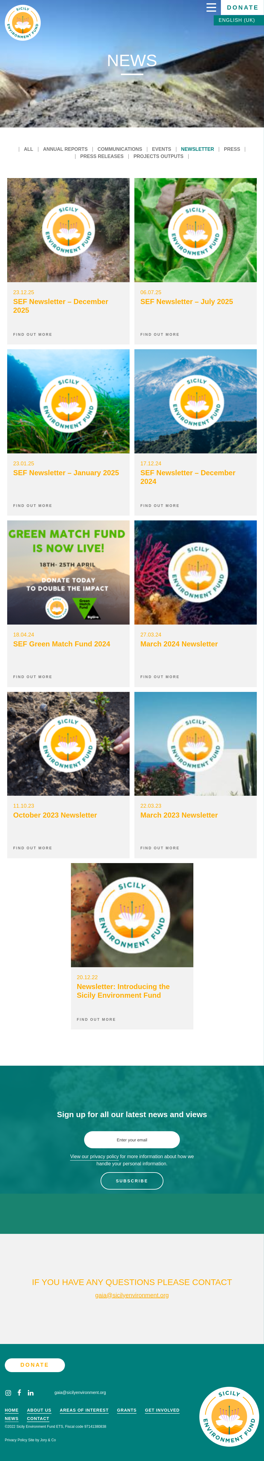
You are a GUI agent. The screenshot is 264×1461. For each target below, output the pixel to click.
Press (232, 149)
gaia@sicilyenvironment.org (132, 1295)
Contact (38, 1418)
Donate (243, 7)
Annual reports (65, 149)
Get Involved (162, 1410)
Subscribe (132, 1180)
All (28, 149)
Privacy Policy (16, 1440)
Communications (120, 149)
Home (12, 1410)
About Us (39, 1410)
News (12, 1418)
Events (161, 149)
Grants (126, 1410)
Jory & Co (48, 1440)
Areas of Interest (84, 1410)
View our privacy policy (94, 1156)
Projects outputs (158, 156)
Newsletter (197, 149)
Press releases (102, 156)
